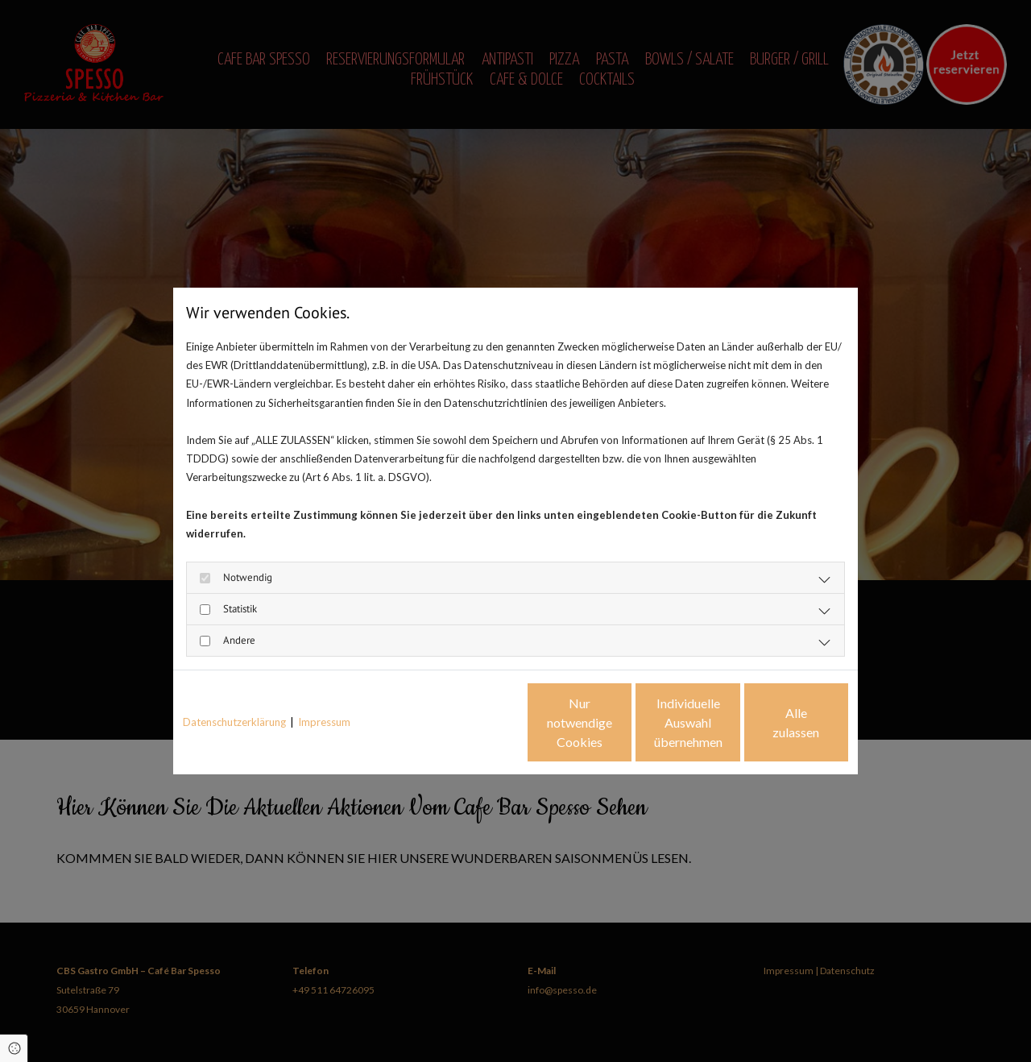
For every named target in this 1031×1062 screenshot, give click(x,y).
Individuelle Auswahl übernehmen (620, 722)
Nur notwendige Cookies (467, 722)
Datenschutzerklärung (234, 722)
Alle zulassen (774, 722)
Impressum (324, 722)
